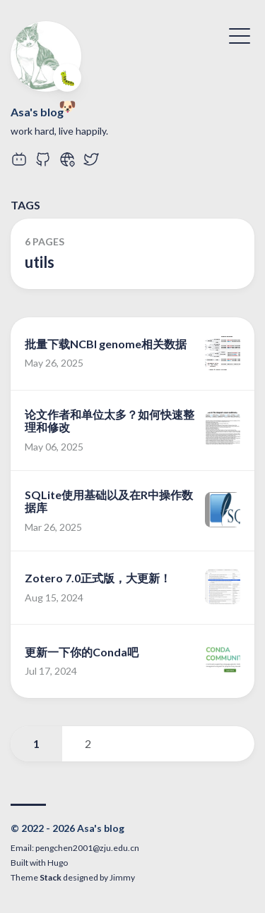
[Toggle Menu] (239, 34)
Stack (50, 877)
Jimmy (122, 877)
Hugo (57, 862)
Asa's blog (37, 111)
